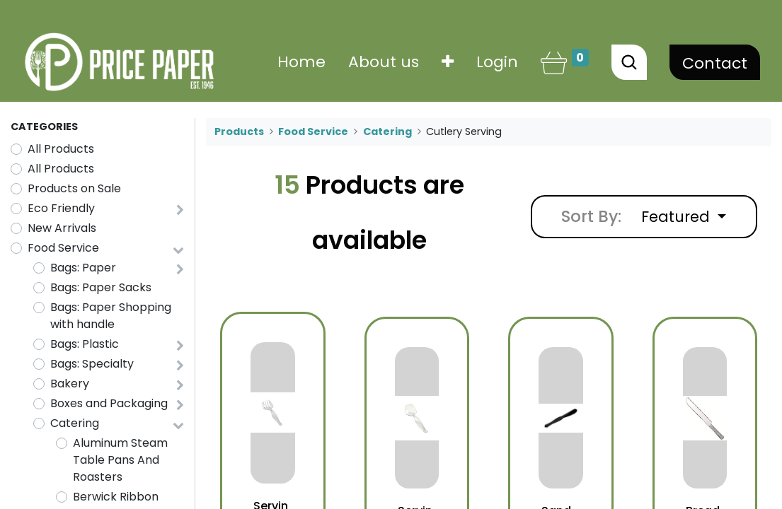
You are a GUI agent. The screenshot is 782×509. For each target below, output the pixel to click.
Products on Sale (74, 188)
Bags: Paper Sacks (100, 287)
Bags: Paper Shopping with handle (110, 315)
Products (239, 131)
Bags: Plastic (84, 344)
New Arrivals (62, 228)
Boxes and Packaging (109, 403)
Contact (714, 63)
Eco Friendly (61, 208)
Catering (74, 423)
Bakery (69, 383)
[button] (447, 62)
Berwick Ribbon (116, 496)
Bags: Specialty (92, 364)
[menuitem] (301, 62)
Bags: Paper (83, 267)
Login (497, 62)
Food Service (63, 248)
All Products (61, 149)
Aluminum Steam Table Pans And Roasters (120, 460)
